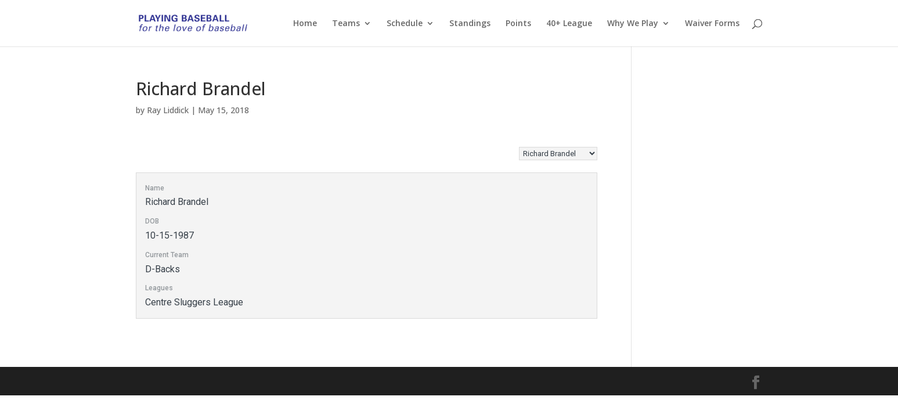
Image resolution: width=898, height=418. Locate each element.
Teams (346, 23)
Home (305, 23)
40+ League (569, 23)
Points (518, 23)
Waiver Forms (712, 23)
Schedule (405, 23)
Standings (470, 23)
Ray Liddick (168, 110)
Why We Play (632, 23)
